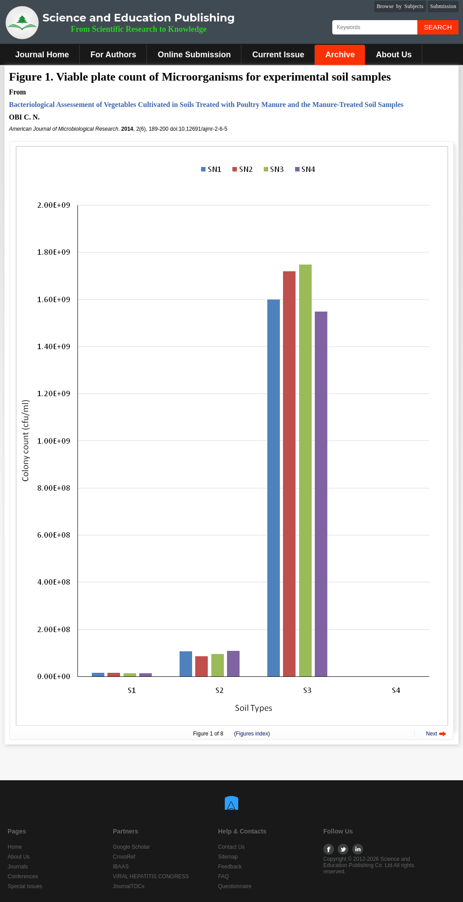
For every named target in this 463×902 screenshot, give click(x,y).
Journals (18, 867)
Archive (340, 54)
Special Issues (25, 886)
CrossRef (124, 857)
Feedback (230, 867)
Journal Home (42, 54)
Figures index (252, 734)
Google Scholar (131, 847)
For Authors (113, 54)
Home (15, 847)
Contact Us (231, 847)
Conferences (23, 876)
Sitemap (228, 857)
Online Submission (194, 54)
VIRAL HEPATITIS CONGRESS (151, 876)
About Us (394, 54)
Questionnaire (235, 886)
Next (431, 734)
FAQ (223, 876)
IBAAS (121, 867)
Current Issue (278, 54)
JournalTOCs (128, 886)
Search (438, 27)
